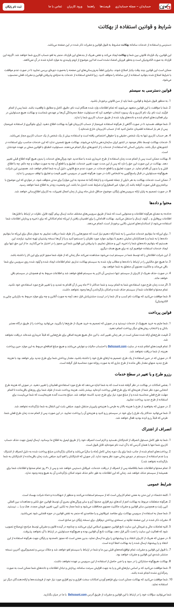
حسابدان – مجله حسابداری (133, 6)
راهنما (91, 6)
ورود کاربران (74, 6)
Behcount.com (117, 347)
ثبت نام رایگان (13, 6)
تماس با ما (55, 6)
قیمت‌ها (105, 6)
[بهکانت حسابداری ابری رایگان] (165, 6)
